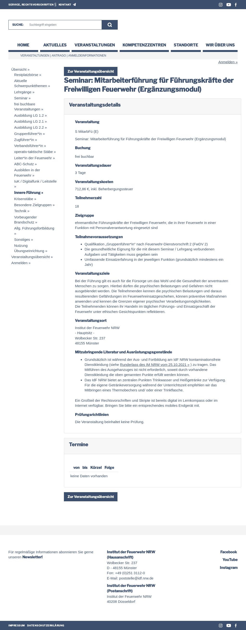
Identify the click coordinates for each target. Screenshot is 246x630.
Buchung (83, 148)
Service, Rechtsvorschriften (31, 4)
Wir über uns (220, 45)
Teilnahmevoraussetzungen (99, 237)
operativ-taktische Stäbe (33, 152)
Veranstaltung (87, 122)
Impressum (16, 625)
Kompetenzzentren (144, 45)
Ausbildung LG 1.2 (29, 115)
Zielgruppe (84, 215)
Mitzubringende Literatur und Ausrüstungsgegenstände (123, 352)
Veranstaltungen (94, 45)
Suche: (17, 24)
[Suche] (63, 25)
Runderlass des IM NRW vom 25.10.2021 (153, 365)
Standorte (186, 45)
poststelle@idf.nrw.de (136, 578)
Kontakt (65, 4)
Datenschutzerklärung (45, 625)
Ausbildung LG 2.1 (29, 121)
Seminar (21, 98)
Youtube (228, 4)
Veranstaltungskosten (94, 182)
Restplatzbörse (26, 75)
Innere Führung (27, 193)
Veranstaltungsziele (92, 273)
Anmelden (226, 62)
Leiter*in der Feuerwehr (33, 158)
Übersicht (18, 69)
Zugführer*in (24, 140)
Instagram (220, 4)
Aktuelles (55, 45)
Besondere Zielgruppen (33, 205)
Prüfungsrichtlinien (92, 415)
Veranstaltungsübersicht (30, 257)
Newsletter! (32, 557)
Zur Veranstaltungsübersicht (91, 71)
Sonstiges (22, 239)
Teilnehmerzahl (88, 198)
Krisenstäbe (23, 199)
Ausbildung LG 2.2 (29, 127)
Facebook (236, 4)
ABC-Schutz (24, 164)
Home (23, 45)
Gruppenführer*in (28, 134)
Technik (20, 211)
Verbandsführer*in (28, 146)
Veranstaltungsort (90, 320)
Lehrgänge (22, 92)
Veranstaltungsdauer (93, 165)
